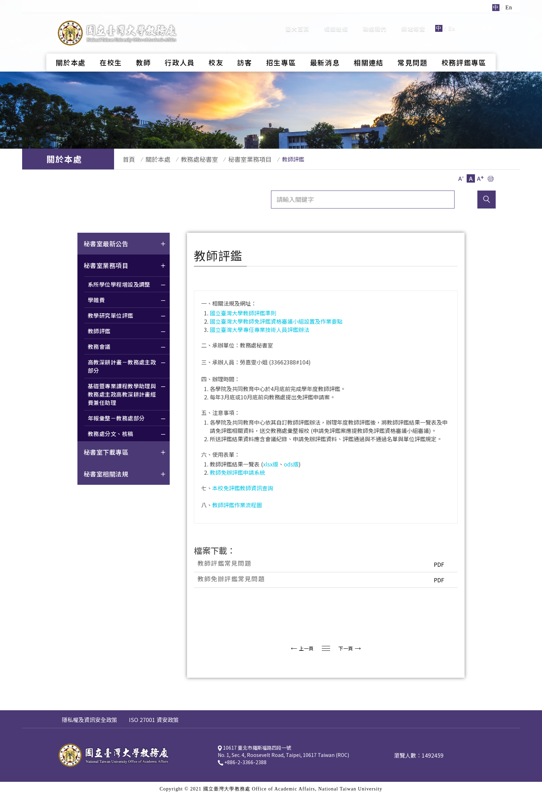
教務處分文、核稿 (127, 434)
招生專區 (281, 50)
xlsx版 (270, 464)
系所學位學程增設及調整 (127, 285)
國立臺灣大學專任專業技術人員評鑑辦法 (259, 329)
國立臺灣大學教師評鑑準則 (243, 313)
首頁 (125, 159)
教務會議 (127, 347)
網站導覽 (413, 22)
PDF (437, 564)
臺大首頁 (297, 22)
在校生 (111, 50)
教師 (143, 50)
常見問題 (413, 50)
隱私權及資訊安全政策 (89, 719)
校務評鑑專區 (463, 50)
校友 (215, 50)
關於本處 (71, 50)
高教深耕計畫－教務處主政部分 (127, 367)
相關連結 (336, 22)
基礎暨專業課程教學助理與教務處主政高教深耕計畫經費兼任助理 (127, 395)
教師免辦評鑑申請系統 (237, 472)
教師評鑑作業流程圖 (237, 505)
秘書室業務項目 (236, 159)
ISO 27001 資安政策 (154, 719)
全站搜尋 (478, 22)
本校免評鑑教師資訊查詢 (242, 488)
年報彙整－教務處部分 (127, 419)
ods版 (291, 464)
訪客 (244, 50)
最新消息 (325, 50)
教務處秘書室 (189, 159)
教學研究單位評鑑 (127, 316)
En (451, 22)
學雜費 (127, 301)
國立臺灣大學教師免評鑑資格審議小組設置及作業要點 (276, 321)
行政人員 (180, 50)
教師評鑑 (127, 332)
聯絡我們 (375, 22)
